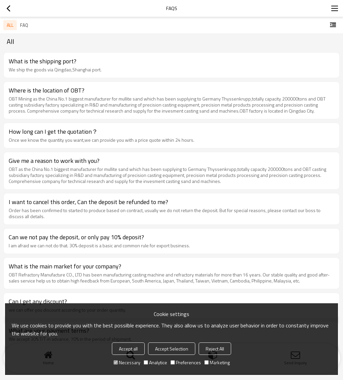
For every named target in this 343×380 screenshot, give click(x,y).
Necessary (127, 362)
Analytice (155, 362)
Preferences (185, 362)
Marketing (217, 362)
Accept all (128, 348)
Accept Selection (171, 348)
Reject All (215, 348)
